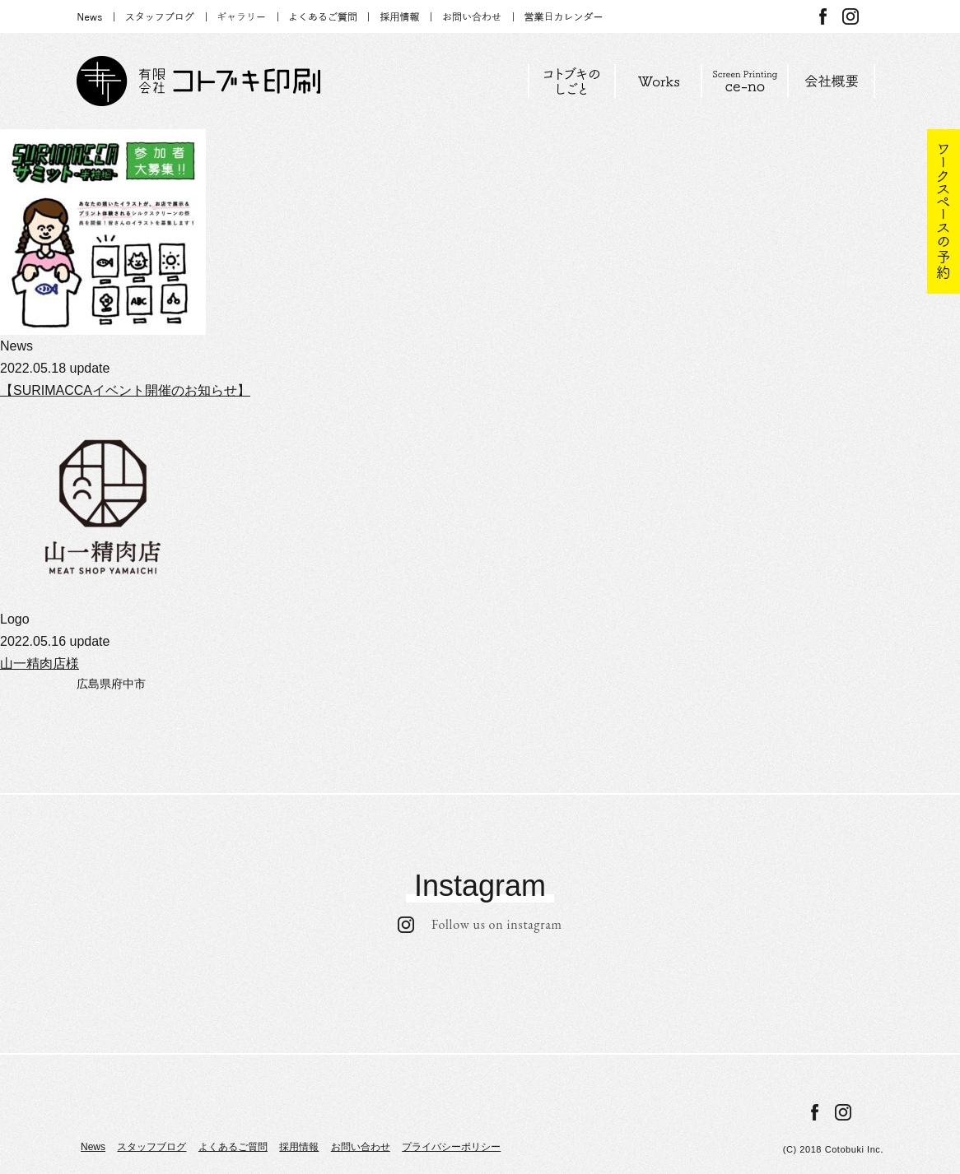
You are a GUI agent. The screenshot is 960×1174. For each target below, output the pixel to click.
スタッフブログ (151, 1147)
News (93, 1147)
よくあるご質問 (233, 1147)
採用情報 (299, 1147)
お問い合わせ (360, 1147)
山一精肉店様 (39, 664)
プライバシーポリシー (451, 1147)
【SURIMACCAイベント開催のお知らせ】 (125, 390)
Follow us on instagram (480, 924)
